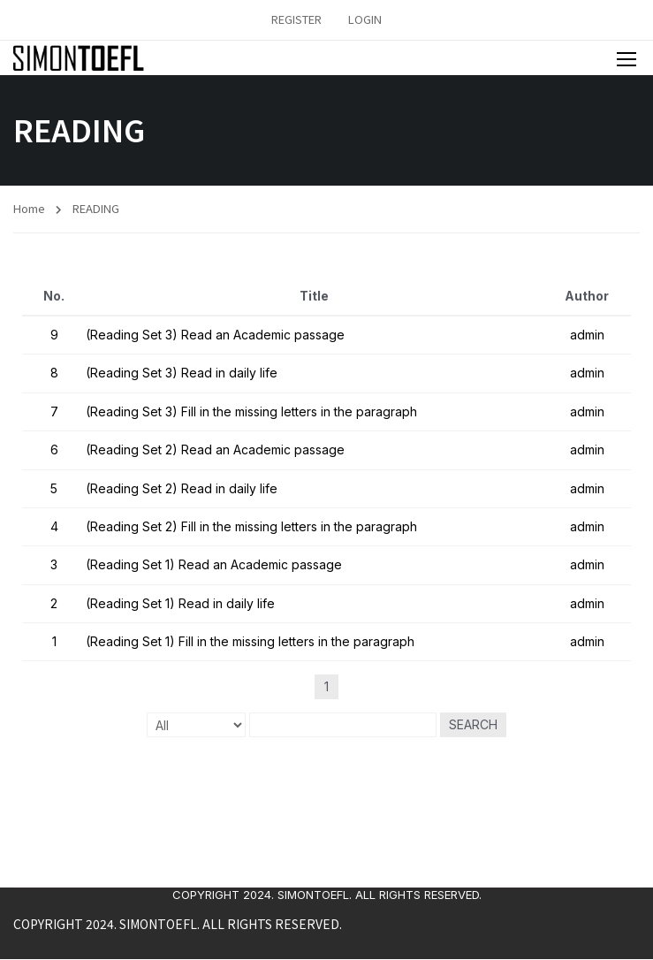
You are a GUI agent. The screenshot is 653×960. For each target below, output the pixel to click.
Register (296, 19)
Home (29, 208)
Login (365, 19)
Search (473, 725)
